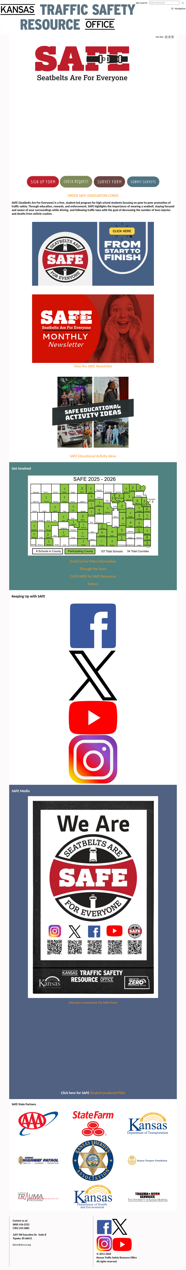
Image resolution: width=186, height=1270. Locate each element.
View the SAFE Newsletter (93, 363)
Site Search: (142, 2)
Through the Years (93, 569)
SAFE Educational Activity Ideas (93, 456)
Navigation (180, 8)
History (93, 584)
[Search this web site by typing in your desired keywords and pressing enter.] (164, 3)
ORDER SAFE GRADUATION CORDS (93, 195)
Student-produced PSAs (107, 1093)
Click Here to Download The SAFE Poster (93, 1003)
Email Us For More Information (93, 561)
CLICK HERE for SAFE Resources (93, 576)
